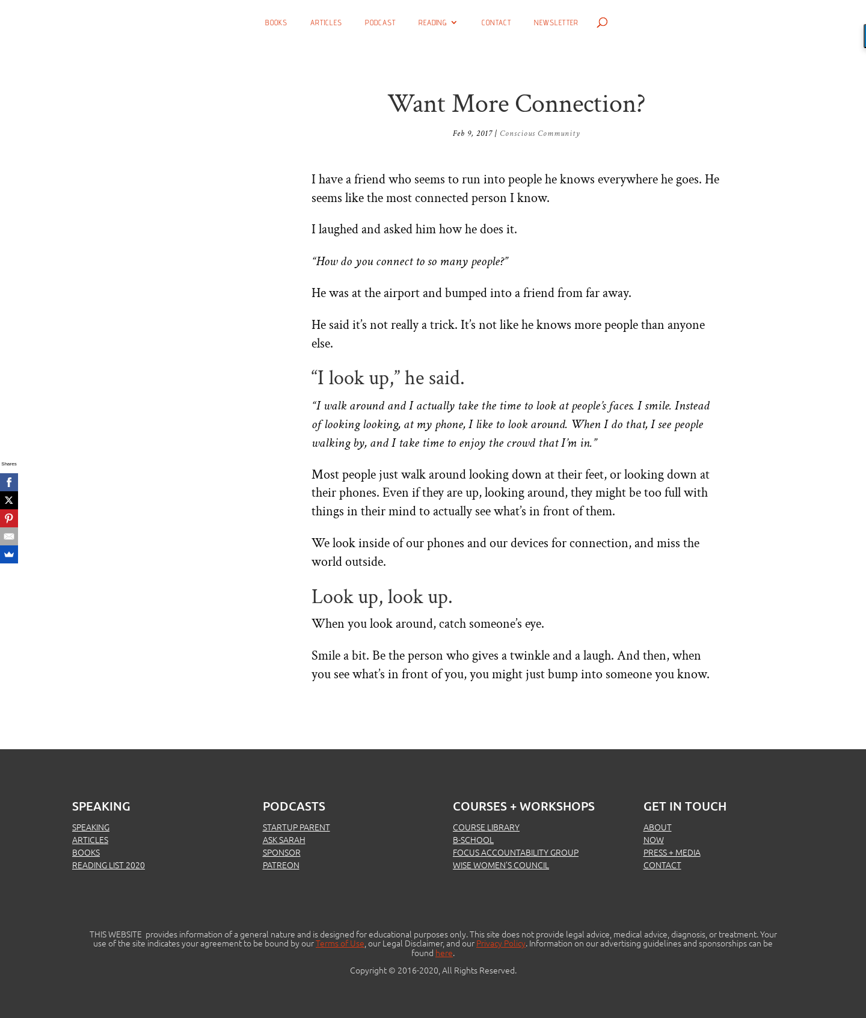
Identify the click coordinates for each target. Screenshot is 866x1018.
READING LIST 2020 (108, 865)
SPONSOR (282, 852)
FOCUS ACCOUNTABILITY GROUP (516, 852)
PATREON (281, 865)
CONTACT (662, 865)
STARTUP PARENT (296, 827)
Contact (496, 22)
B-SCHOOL (473, 839)
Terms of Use (340, 943)
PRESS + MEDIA (672, 852)
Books (276, 22)
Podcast (380, 22)
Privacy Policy (501, 943)
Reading (433, 22)
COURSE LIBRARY (486, 827)
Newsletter (556, 22)
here (444, 952)
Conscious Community (540, 133)
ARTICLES (90, 839)
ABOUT (657, 827)
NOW (653, 839)
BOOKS (86, 852)
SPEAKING (90, 827)
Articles (326, 22)
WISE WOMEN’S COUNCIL (501, 865)
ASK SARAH (284, 839)
